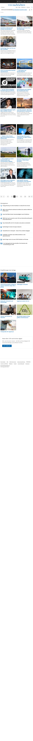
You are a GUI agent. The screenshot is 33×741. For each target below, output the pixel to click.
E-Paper (19, 1)
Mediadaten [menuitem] (28, 361)
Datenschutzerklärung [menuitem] (21, 361)
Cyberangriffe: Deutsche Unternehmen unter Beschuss (24, 181)
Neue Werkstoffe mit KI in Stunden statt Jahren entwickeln (16, 223)
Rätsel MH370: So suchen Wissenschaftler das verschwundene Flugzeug (7, 160)
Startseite (2, 12)
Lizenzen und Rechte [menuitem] (4, 363)
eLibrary (28, 7)
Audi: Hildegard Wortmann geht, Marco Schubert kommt (8, 110)
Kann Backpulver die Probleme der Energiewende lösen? (24, 90)
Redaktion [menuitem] (11, 363)
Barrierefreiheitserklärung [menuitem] (5, 365)
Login (29, 1)
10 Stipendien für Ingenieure (7, 331)
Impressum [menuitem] (27, 363)
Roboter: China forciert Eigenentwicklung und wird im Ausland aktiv (8, 137)
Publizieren (23, 7)
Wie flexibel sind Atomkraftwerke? (21, 71)
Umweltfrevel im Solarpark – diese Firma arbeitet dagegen (16, 230)
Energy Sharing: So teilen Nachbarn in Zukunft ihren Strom (16, 205)
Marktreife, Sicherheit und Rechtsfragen (7, 301)
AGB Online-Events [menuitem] (12, 361)
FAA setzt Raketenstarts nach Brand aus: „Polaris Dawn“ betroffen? (24, 160)
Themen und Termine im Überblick (6, 317)
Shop (19, 7)
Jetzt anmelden (6, 345)
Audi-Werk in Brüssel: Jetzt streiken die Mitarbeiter (7, 28)
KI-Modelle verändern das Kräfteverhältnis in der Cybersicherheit (14, 235)
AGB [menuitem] (7, 361)
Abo (24, 1)
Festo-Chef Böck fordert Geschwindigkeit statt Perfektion (16, 214)
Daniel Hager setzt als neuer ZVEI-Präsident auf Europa (15, 239)
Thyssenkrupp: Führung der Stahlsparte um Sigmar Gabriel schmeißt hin (24, 137)
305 (29, 196)
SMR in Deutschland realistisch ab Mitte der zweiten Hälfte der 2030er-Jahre (17, 210)
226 (25, 196)
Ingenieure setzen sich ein (23, 301)
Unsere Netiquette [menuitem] (21, 363)
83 (16, 196)
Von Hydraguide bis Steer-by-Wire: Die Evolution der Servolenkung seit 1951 (15, 244)
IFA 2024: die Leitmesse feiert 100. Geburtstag (24, 28)
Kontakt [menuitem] (15, 363)
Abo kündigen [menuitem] (3, 361)
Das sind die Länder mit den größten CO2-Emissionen (23, 317)
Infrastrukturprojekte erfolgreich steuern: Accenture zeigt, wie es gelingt (8, 286)
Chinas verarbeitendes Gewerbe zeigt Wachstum (8, 71)
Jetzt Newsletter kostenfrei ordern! (20, 9)
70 (7, 196)
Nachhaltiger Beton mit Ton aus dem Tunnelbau (8, 49)
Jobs (17, 7)
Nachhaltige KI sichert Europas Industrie (12, 226)
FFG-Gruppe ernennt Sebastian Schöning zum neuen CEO (8, 181)
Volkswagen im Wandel (22, 284)
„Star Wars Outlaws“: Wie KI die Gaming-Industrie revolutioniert (24, 110)
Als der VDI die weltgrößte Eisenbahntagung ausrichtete (7, 90)
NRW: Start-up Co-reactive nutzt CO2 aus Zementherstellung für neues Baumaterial (17, 219)
